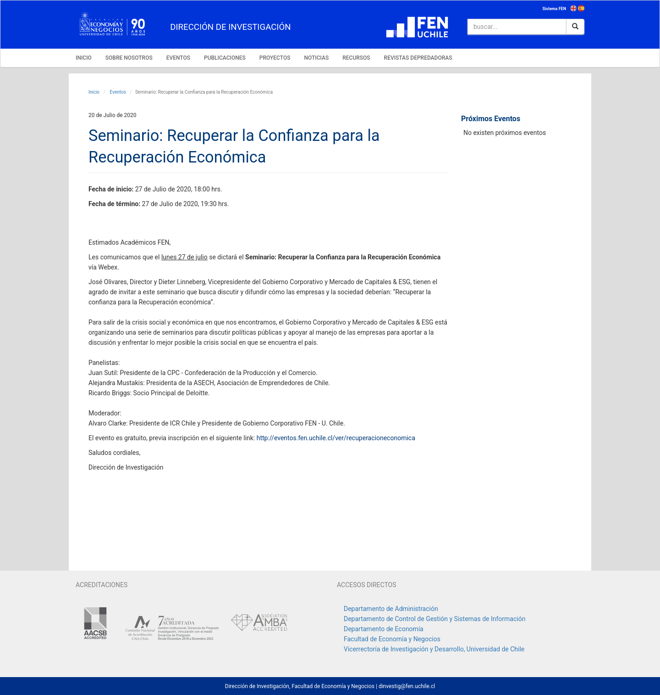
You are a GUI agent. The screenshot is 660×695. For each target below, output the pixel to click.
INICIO (84, 58)
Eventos (117, 92)
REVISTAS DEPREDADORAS (418, 58)
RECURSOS (356, 58)
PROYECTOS (275, 58)
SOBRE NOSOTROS (129, 58)
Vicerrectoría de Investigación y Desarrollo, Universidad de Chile (434, 649)
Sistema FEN (554, 8)
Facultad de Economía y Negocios (392, 639)
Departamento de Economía (384, 629)
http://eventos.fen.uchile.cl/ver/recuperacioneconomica (336, 438)
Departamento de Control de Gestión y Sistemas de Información (434, 618)
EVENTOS (178, 58)
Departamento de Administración (391, 608)
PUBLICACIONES (225, 58)
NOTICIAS (316, 58)
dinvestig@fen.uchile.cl (407, 686)
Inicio (93, 92)
